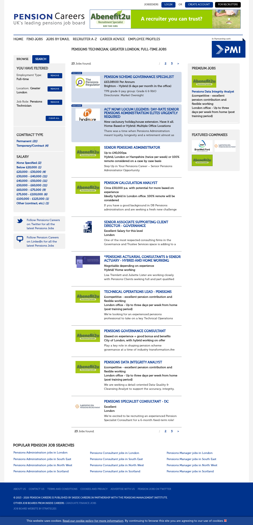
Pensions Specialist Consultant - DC (136, 401)
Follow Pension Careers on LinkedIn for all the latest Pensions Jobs (43, 241)
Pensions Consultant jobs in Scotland (115, 471)
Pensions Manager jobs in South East (191, 459)
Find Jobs (35, 39)
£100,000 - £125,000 (33, 199)
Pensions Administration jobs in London (40, 452)
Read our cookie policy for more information (93, 520)
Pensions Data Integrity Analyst (133, 362)
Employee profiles (144, 39)
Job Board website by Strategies (34, 509)
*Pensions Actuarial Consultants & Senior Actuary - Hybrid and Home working (142, 259)
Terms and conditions (62, 489)
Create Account (199, 4)
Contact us (36, 489)
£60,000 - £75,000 (31, 190)
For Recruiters (228, 4)
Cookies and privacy (94, 489)
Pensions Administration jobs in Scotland (41, 471)
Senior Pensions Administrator (132, 148)
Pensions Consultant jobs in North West (117, 465)
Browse (22, 59)
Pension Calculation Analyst (130, 183)
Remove (55, 76)
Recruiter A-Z (85, 39)
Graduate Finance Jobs (80, 503)
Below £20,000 (29, 167)
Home (18, 39)
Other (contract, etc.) (33, 203)
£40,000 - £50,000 (32, 181)
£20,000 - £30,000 (31, 172)
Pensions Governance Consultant (135, 331)
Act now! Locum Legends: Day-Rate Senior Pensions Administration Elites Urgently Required (141, 113)
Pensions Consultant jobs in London (114, 453)
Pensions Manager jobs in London (190, 453)
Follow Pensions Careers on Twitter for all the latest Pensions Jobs (43, 224)
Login (168, 4)
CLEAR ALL (54, 118)
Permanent (27, 141)
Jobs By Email (58, 39)
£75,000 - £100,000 (32, 194)
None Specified (29, 163)
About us (19, 489)
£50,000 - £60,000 (32, 185)
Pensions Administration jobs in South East (42, 459)
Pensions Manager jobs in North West (192, 465)
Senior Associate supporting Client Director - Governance (136, 224)
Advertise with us (123, 489)
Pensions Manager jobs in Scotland (190, 471)
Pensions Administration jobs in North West (42, 465)
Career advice (112, 39)
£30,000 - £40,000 (32, 176)
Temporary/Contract (32, 145)
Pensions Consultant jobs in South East (116, 459)
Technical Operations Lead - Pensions (138, 292)
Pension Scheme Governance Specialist (139, 77)
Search (40, 59)
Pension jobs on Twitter (154, 489)
